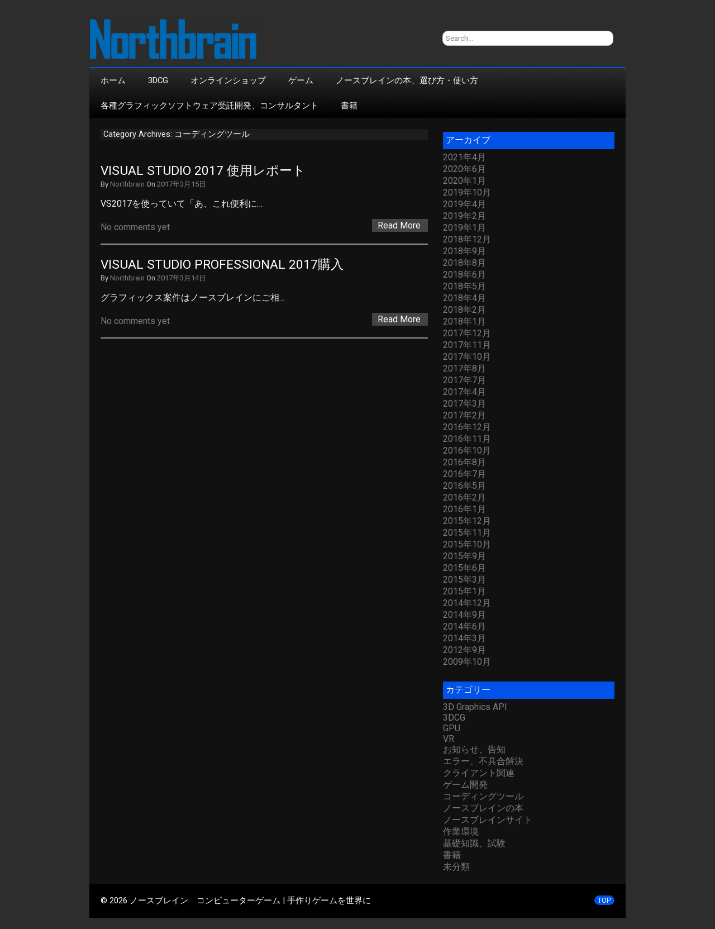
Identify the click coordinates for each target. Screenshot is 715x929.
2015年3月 (464, 579)
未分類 (456, 866)
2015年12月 (467, 521)
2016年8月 (464, 462)
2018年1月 (464, 321)
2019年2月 (464, 216)
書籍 (349, 106)
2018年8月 (464, 263)
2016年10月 (467, 450)
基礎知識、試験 (474, 843)
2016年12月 (467, 427)
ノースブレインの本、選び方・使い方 (407, 80)
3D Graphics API (475, 707)
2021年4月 (464, 157)
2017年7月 (464, 380)
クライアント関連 (478, 773)
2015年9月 (464, 556)
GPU (451, 728)
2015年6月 (464, 568)
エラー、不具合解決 (483, 761)
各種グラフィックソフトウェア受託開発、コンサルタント (209, 106)
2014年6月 (464, 626)
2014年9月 (464, 614)
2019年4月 (464, 204)
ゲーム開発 (465, 784)
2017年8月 (464, 368)
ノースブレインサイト (487, 819)
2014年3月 (464, 638)
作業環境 (461, 831)
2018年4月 (464, 298)
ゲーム (300, 80)
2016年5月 (464, 485)
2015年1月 (464, 591)
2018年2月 (464, 309)
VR (448, 738)
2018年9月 (464, 251)
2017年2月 (464, 415)
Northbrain (127, 184)
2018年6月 (464, 274)
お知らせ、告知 (474, 749)
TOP (604, 900)
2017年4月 (464, 392)
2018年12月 (467, 239)
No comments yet (135, 227)
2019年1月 (464, 227)
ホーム (113, 80)
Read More (399, 225)
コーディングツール (483, 796)
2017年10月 (467, 356)
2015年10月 (467, 544)
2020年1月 (464, 180)
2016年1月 (464, 509)
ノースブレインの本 (483, 808)
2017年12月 (467, 333)
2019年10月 (467, 192)
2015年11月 (467, 532)
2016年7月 (464, 474)
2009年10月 (467, 661)
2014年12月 (467, 603)
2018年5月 (464, 286)
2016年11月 (467, 438)
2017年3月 (464, 403)
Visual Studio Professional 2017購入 (222, 264)
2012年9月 (464, 650)
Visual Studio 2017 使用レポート (203, 170)
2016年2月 (464, 497)
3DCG (158, 80)
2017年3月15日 (181, 184)
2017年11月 (467, 345)
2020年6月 (464, 169)
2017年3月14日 (181, 278)
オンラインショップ (228, 80)
